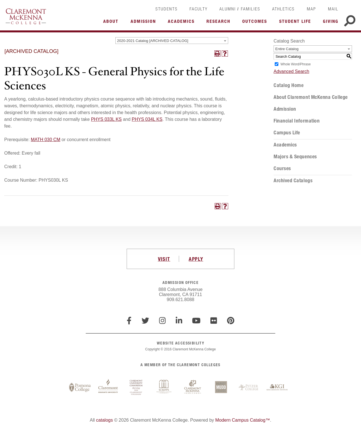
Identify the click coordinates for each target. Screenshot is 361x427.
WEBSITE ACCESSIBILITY (180, 343)
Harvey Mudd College (221, 388)
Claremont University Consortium (136, 388)
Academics (285, 145)
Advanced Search (291, 71)
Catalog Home (288, 85)
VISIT (164, 259)
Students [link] (166, 8)
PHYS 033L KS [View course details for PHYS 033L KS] (106, 119)
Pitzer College (249, 388)
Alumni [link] (227, 8)
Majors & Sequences (295, 156)
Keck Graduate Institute (277, 388)
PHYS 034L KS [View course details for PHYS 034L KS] (147, 119)
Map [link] (311, 8)
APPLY (196, 259)
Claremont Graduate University (108, 388)
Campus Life (287, 132)
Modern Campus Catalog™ (242, 420)
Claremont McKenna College (26, 16)
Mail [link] (333, 8)
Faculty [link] (199, 8)
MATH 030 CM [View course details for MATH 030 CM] (45, 139)
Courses (282, 168)
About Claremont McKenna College (311, 97)
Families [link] (250, 8)
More (112, 23)
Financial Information (297, 121)
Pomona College (80, 388)
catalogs (104, 420)
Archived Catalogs (293, 180)
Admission (285, 109)
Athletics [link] (283, 8)
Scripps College (164, 388)
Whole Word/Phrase (295, 64)
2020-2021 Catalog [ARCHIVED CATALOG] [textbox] (152, 41)
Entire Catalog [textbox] (286, 49)
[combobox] (171, 40)
